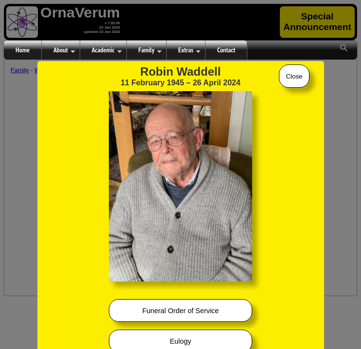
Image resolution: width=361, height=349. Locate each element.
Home (23, 50)
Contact (226, 50)
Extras (189, 50)
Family (150, 50)
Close (294, 76)
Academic (107, 50)
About (64, 50)
